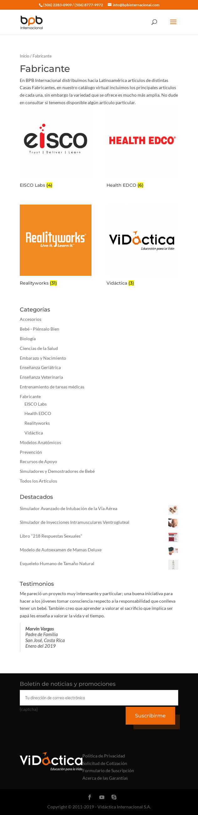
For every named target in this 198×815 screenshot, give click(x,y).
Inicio (24, 55)
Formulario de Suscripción (108, 770)
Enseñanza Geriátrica (40, 367)
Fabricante (30, 396)
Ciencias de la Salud (39, 348)
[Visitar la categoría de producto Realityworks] (55, 246)
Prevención (31, 452)
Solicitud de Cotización (104, 763)
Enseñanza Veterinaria (41, 377)
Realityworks (37, 423)
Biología (28, 338)
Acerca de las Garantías (105, 778)
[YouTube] (101, 797)
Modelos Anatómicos (40, 442)
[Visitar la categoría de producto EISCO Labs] (55, 148)
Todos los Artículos (38, 480)
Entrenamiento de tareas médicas (52, 386)
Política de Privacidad (103, 755)
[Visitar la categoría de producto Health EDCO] (142, 148)
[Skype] (114, 797)
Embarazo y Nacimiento (43, 358)
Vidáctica (33, 432)
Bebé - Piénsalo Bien (39, 329)
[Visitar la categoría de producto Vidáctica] (142, 246)
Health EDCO (37, 413)
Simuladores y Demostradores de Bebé (57, 471)
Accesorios (30, 319)
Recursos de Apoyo (38, 461)
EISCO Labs (35, 404)
